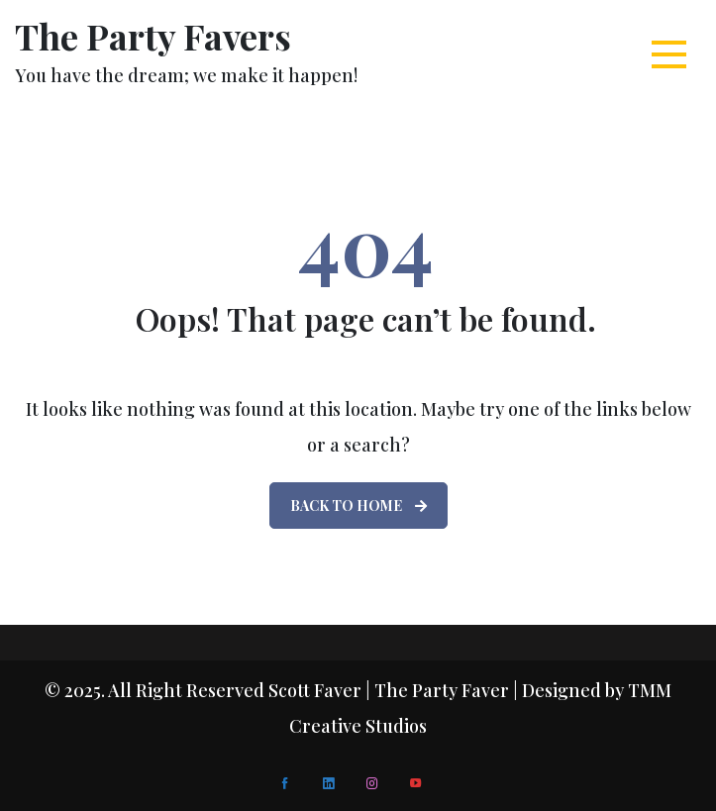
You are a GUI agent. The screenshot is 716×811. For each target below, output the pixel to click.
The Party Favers (153, 35)
